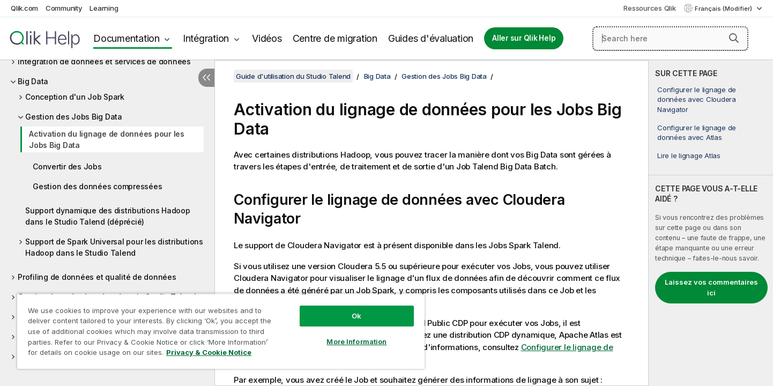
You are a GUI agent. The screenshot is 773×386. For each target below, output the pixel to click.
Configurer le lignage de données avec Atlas (696, 132)
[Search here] (670, 38)
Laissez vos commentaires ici (711, 287)
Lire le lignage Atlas (688, 155)
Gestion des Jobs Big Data (73, 116)
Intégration (206, 38)
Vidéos (267, 38)
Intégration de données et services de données (104, 61)
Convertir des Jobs (67, 166)
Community (64, 8)
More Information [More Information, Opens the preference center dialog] (356, 341)
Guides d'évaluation (430, 38)
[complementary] (711, 223)
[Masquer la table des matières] (206, 78)
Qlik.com (24, 8)
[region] (221, 331)
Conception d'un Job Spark (74, 96)
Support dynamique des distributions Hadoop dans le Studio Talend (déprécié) (107, 216)
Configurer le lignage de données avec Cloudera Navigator (696, 99)
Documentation (126, 38)
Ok (356, 315)
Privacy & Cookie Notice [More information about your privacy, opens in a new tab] (208, 352)
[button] (734, 38)
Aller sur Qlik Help (523, 38)
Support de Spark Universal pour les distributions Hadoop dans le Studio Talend (114, 247)
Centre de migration (335, 38)
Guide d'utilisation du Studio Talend (293, 76)
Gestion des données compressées (97, 186)
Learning (104, 8)
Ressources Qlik (649, 8)
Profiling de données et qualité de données (97, 276)
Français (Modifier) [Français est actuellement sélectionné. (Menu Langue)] (724, 8)
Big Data (33, 81)
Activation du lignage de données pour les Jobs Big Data (106, 139)
